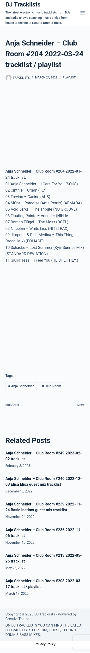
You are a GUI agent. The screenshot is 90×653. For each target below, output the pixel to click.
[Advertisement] (45, 314)
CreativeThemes (19, 619)
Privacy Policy (45, 644)
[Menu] (82, 13)
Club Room (51, 386)
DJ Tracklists (23, 4)
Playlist (69, 77)
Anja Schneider (21, 386)
